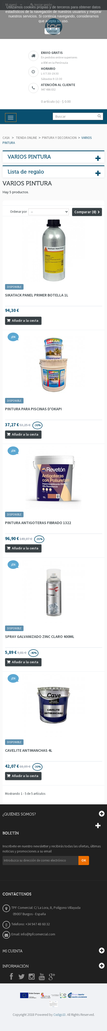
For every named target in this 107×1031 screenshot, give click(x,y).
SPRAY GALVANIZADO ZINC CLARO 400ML (39, 636)
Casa (6, 138)
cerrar (52, 31)
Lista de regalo (26, 172)
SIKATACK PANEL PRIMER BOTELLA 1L (36, 294)
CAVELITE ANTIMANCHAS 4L (28, 750)
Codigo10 (59, 1015)
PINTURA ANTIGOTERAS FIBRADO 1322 (38, 522)
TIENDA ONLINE (26, 138)
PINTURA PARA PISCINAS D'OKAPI (33, 408)
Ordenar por (18, 211)
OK (83, 860)
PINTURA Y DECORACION (59, 138)
